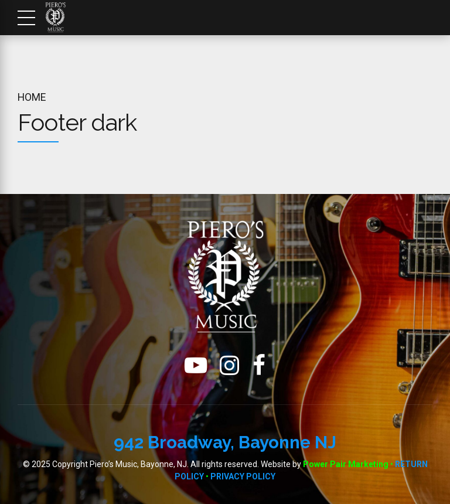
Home (32, 97)
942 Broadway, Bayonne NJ (225, 442)
